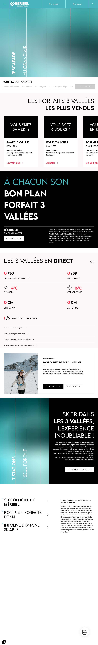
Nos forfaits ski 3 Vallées (46, 606)
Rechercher (85, 86)
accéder (42, 632)
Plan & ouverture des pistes (15, 328)
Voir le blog (75, 387)
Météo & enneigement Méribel (16, 334)
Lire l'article (53, 387)
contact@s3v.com (79, 561)
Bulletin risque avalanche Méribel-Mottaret (20, 345)
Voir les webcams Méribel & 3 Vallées (19, 340)
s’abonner (78, 595)
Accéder (78, 627)
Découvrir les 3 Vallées (79, 470)
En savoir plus (14, 239)
